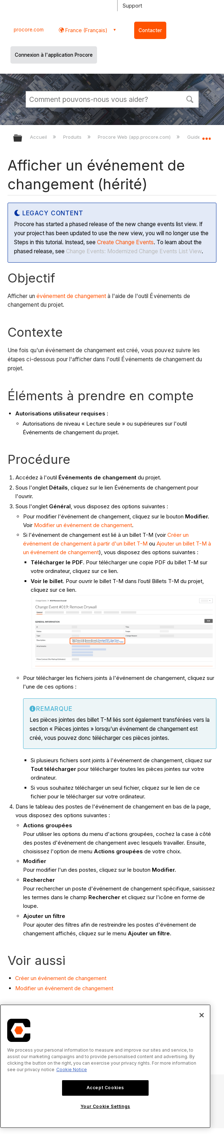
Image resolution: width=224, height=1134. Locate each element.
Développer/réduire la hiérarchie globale (22, 138)
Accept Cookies (105, 1087)
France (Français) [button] (85, 30)
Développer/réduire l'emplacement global (206, 136)
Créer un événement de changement (60, 978)
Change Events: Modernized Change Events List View (134, 251)
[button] (190, 98)
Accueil (39, 137)
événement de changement (71, 296)
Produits (73, 137)
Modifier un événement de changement (83, 525)
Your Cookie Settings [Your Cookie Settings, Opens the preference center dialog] (105, 1106)
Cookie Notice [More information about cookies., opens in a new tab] (71, 1069)
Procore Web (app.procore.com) (135, 137)
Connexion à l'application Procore (54, 55)
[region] (105, 1066)
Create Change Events (125, 242)
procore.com (29, 30)
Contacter (150, 30)
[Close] (202, 1015)
